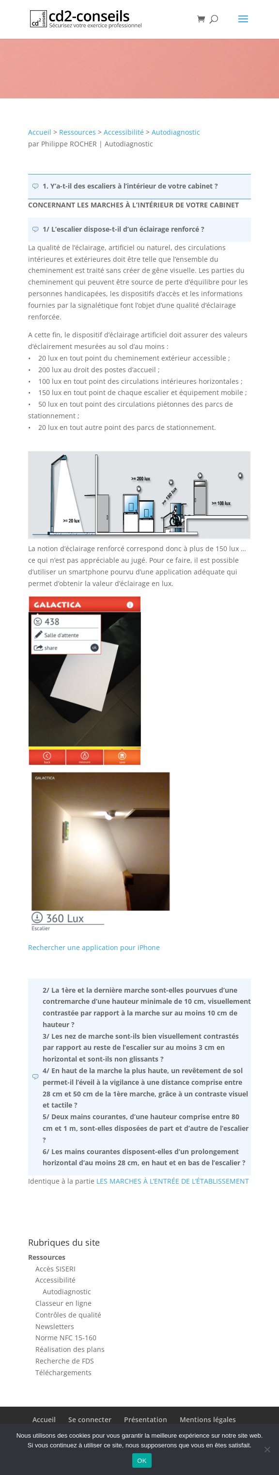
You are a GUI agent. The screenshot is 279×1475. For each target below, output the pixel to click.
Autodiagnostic (176, 132)
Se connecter (89, 1419)
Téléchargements (63, 1372)
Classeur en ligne (63, 1303)
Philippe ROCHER (69, 143)
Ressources (77, 132)
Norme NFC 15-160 (65, 1337)
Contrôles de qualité (68, 1314)
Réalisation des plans (70, 1349)
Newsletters (54, 1326)
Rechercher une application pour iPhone (94, 947)
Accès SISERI (55, 1268)
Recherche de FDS (64, 1360)
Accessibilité (124, 132)
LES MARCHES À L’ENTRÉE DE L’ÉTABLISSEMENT (172, 1181)
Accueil (39, 132)
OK (141, 1460)
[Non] (267, 1449)
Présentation (145, 1419)
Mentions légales (208, 1419)
